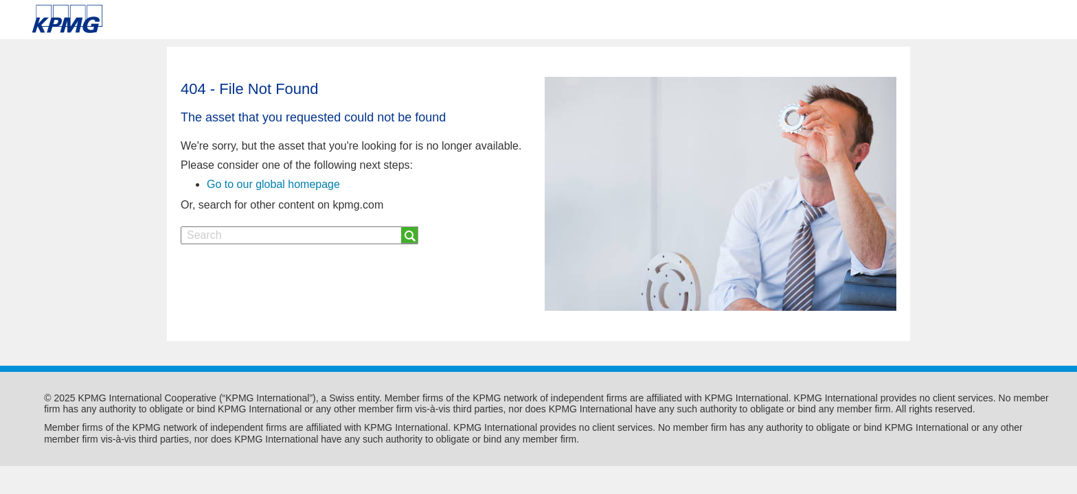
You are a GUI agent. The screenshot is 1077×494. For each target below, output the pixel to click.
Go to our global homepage (273, 184)
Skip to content (152, 19)
